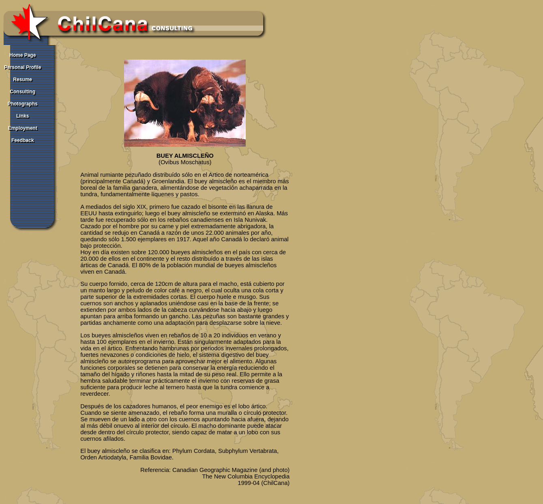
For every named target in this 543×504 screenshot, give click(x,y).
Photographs (23, 104)
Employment (22, 128)
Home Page (22, 55)
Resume (22, 79)
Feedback (22, 140)
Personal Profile (22, 67)
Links (22, 116)
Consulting (22, 91)
